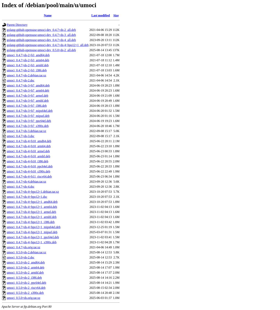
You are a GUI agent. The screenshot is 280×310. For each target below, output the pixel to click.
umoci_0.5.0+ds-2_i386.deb (24, 277)
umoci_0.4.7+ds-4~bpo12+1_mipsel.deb (32, 232)
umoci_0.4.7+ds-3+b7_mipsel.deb (28, 115)
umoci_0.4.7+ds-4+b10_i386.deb (27, 161)
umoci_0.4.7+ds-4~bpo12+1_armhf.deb (32, 217)
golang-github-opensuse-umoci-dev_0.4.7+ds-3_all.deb (41, 35)
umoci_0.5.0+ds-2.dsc (20, 257)
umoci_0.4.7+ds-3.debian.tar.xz (26, 131)
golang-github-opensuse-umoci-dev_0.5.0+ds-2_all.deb (41, 50)
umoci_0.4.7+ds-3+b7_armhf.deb (28, 100)
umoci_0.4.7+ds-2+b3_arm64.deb (28, 60)
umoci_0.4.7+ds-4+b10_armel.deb (28, 151)
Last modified (100, 15)
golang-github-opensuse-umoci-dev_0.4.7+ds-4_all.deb (41, 40)
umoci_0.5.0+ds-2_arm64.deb (25, 267)
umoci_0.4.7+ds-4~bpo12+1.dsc (27, 196)
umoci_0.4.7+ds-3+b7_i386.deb (27, 105)
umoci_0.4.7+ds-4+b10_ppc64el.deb (29, 166)
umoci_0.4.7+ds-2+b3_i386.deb (27, 70)
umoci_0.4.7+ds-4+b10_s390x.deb (28, 171)
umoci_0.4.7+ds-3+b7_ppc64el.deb (29, 121)
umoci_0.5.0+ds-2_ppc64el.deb (26, 282)
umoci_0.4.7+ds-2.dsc (20, 80)
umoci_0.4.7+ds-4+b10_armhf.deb (28, 156)
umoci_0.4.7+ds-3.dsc (20, 136)
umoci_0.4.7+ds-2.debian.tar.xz (26, 75)
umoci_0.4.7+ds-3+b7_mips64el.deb (29, 110)
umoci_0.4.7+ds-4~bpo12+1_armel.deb (31, 212)
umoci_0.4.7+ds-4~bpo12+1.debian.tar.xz (33, 191)
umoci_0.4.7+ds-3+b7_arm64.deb (28, 90)
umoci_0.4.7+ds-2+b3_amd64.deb (28, 55)
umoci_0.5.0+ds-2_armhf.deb (25, 272)
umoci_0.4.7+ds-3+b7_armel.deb (27, 95)
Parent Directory (17, 24)
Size (116, 15)
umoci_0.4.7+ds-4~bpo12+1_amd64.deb (32, 201)
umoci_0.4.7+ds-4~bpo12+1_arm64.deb (32, 206)
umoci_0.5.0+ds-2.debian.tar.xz (26, 252)
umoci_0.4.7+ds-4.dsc (20, 186)
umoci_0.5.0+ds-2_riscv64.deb (26, 287)
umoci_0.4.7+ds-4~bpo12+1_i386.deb (31, 222)
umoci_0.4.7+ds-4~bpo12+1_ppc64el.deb (33, 237)
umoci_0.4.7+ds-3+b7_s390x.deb (28, 126)
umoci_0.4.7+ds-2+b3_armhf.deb (28, 65)
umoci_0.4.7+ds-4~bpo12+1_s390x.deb (32, 242)
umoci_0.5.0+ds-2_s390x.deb (25, 292)
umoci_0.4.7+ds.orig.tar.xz (23, 247)
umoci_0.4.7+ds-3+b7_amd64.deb (28, 85)
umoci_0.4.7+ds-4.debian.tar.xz (26, 181)
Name (48, 15)
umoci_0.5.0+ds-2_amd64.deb (26, 262)
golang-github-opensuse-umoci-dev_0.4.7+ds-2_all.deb (41, 30)
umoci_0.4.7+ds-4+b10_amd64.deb (29, 141)
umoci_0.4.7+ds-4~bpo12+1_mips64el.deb (33, 227)
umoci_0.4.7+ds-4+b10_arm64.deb (29, 146)
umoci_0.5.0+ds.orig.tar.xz (23, 297)
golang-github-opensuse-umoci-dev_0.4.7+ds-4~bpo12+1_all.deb (48, 45)
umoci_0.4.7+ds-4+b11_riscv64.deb (29, 176)
